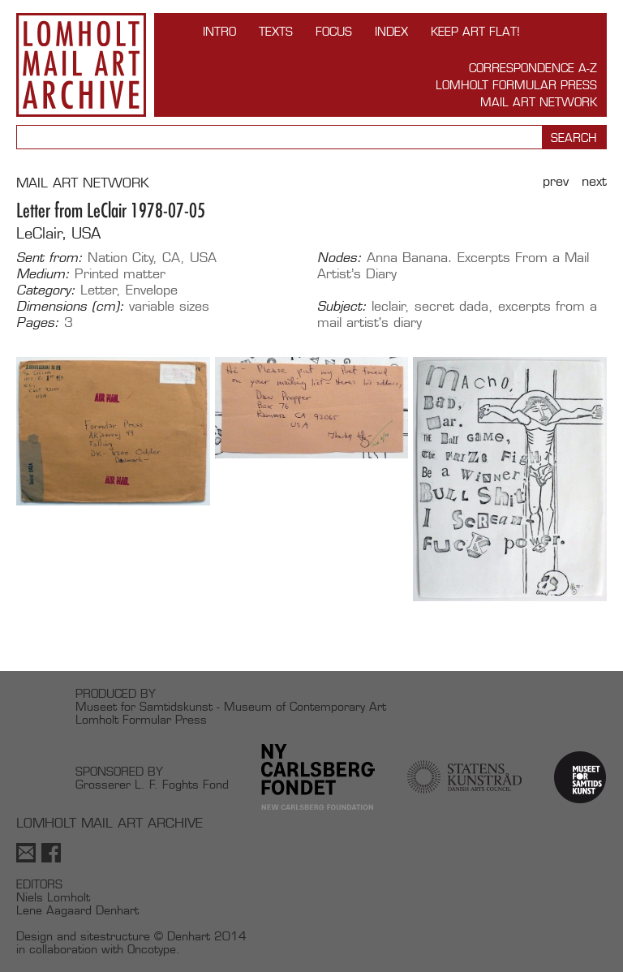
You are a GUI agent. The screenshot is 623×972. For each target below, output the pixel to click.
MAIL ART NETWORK (82, 183)
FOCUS (334, 31)
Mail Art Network (538, 102)
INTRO (219, 31)
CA (171, 257)
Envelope (152, 290)
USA (203, 257)
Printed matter (120, 274)
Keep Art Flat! (475, 31)
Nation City (120, 257)
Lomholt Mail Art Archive (81, 65)
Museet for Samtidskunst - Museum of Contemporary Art (230, 706)
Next (594, 181)
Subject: (342, 307)
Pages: (37, 323)
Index (391, 31)
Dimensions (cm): (70, 307)
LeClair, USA (58, 233)
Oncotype (151, 949)
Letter (98, 290)
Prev (556, 181)
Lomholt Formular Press (516, 85)
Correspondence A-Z (533, 68)
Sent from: (49, 258)
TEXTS (276, 31)
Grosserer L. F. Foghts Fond (152, 784)
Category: (45, 290)
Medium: (43, 274)
